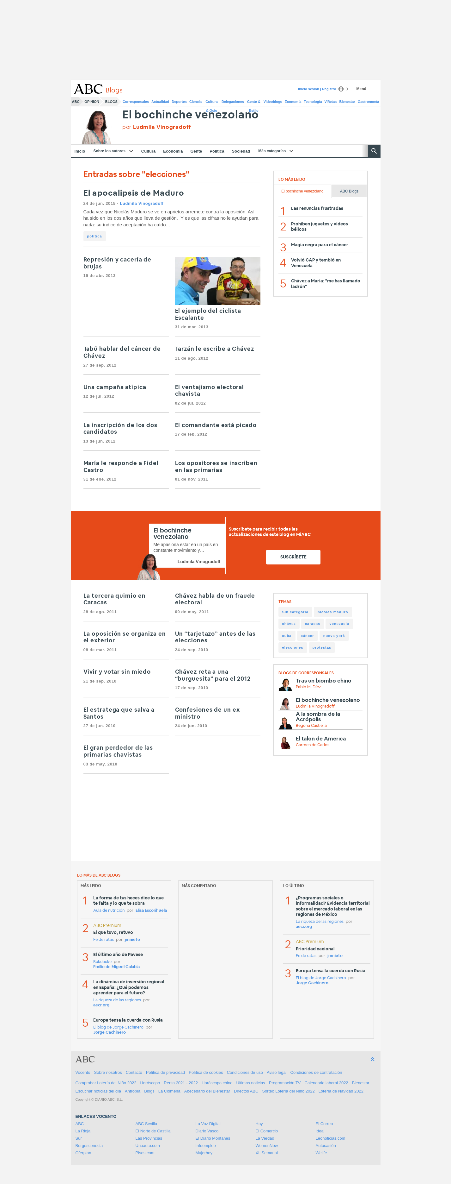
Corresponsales (136, 102)
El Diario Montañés (213, 1138)
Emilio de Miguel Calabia (116, 967)
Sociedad (241, 151)
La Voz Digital (208, 1124)
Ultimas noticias (250, 1082)
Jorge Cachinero (109, 1032)
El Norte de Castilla (153, 1131)
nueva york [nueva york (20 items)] (334, 636)
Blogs (111, 102)
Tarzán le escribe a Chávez (214, 349)
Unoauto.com (148, 1145)
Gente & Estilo (253, 103)
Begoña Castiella (311, 726)
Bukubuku (102, 962)
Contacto (134, 1072)
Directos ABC (246, 1091)
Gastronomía (368, 102)
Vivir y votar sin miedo (117, 672)
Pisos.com (145, 1153)
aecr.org (101, 1005)
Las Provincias (149, 1138)
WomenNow (267, 1145)
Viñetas (331, 102)
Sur (79, 1138)
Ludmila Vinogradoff (142, 203)
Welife (321, 1153)
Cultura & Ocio (211, 103)
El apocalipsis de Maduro (134, 193)
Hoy (259, 1124)
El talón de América (321, 738)
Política (217, 151)
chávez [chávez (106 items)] (289, 624)
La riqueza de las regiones (117, 1000)
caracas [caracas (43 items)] (312, 624)
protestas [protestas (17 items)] (322, 647)
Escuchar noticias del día (98, 1091)
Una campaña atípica (114, 387)
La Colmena (169, 1091)
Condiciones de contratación (316, 1072)
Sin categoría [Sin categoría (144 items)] (295, 612)
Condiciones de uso (245, 1072)
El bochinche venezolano (190, 115)
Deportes (179, 102)
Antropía (132, 1091)
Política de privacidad (165, 1072)
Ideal (320, 1131)
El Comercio (267, 1131)
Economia (173, 151)
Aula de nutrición (109, 911)
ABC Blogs (349, 191)
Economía (293, 102)
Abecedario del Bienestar (207, 1091)
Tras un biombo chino (323, 680)
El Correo (324, 1124)
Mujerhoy (204, 1153)
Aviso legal (277, 1072)
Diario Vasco (207, 1131)
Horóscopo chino (217, 1082)
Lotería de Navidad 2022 (341, 1091)
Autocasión (326, 1145)
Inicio (80, 151)
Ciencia (195, 102)
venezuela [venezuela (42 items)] (339, 624)
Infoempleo (206, 1145)
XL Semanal (267, 1153)
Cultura (148, 151)
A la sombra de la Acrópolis (318, 716)
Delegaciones (233, 102)
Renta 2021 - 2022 (181, 1082)
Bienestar (347, 102)
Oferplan (83, 1153)
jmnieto (132, 940)
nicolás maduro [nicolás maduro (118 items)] (333, 612)
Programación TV (285, 1082)
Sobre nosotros (108, 1072)
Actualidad (160, 102)
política (94, 236)
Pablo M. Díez (308, 687)
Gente (196, 151)
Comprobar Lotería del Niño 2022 (106, 1082)
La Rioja (83, 1131)
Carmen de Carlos (312, 745)
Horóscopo (150, 1082)
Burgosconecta (89, 1145)
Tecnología (313, 102)
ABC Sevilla (146, 1124)
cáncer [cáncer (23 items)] (307, 636)
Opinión (91, 102)
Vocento (83, 1072)
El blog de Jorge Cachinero (118, 1027)
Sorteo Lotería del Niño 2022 (288, 1091)
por (156, 127)
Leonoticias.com (330, 1138)
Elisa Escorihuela (151, 911)
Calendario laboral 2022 (326, 1082)
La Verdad (265, 1138)
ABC (76, 102)
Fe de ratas (103, 940)
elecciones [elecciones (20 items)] (292, 647)
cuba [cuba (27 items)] (287, 636)
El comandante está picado (216, 425)
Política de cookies (206, 1072)
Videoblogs (273, 102)
